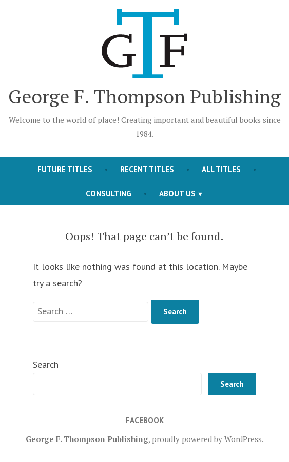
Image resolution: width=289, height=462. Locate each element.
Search (46, 364)
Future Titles (64, 169)
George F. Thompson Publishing (144, 96)
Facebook (145, 420)
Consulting (108, 193)
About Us (177, 193)
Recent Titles (147, 169)
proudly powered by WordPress (207, 439)
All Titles (221, 169)
